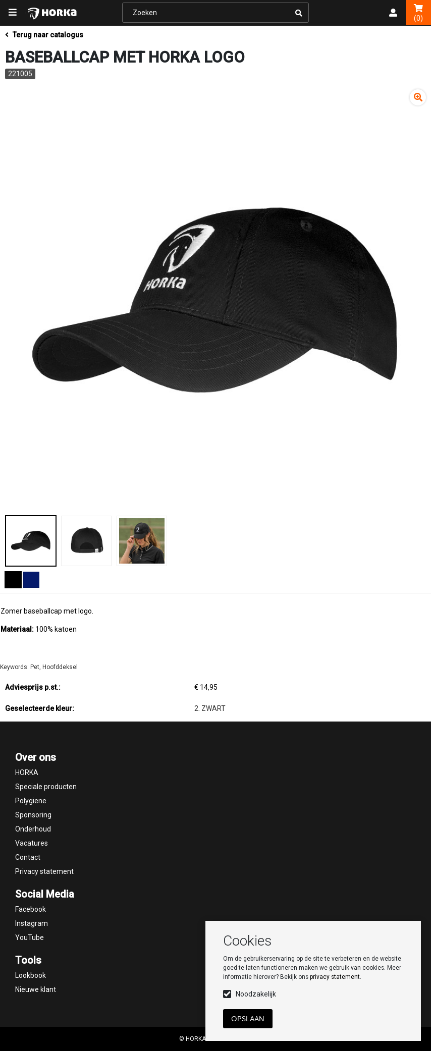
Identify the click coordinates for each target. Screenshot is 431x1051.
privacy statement (335, 976)
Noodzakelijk (256, 994)
